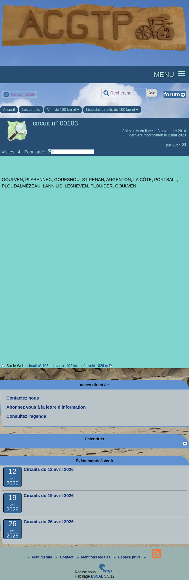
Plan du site (40, 557)
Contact (65, 557)
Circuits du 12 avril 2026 (49, 469)
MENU (164, 74)
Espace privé (127, 557)
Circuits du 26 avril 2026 (49, 521)
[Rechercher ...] (124, 93)
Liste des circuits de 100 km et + (112, 110)
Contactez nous (22, 398)
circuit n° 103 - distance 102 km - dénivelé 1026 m (67, 366)
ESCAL (97, 576)
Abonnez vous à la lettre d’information (46, 407)
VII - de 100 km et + (63, 110)
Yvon (176, 145)
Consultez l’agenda (26, 416)
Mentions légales (94, 557)
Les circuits (31, 110)
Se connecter (23, 94)
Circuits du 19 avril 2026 (49, 495)
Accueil (9, 110)
